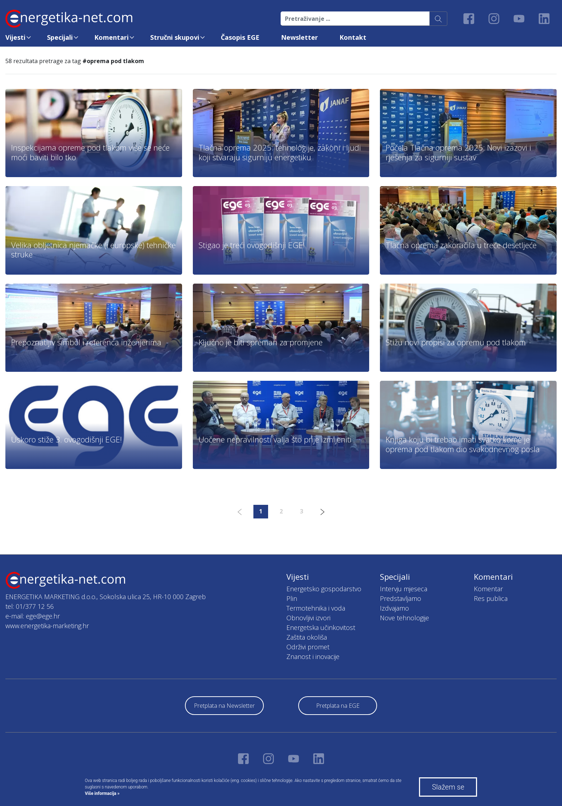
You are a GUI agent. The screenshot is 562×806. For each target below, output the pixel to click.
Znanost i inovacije (312, 656)
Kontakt (352, 37)
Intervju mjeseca (403, 588)
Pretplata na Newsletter (224, 706)
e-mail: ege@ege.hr (32, 616)
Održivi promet (307, 647)
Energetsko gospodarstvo (323, 588)
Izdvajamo (394, 608)
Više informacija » (102, 793)
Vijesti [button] (15, 37)
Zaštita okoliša (306, 637)
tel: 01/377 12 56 (29, 606)
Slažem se (448, 787)
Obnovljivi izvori (308, 617)
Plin (291, 598)
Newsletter (299, 37)
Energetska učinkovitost (320, 627)
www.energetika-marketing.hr (47, 625)
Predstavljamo (400, 598)
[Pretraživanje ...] (355, 18)
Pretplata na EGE (337, 706)
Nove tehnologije (404, 617)
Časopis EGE (240, 37)
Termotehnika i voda (315, 608)
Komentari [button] (111, 37)
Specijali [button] (60, 37)
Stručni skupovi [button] (174, 37)
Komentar (488, 588)
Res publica (491, 598)
